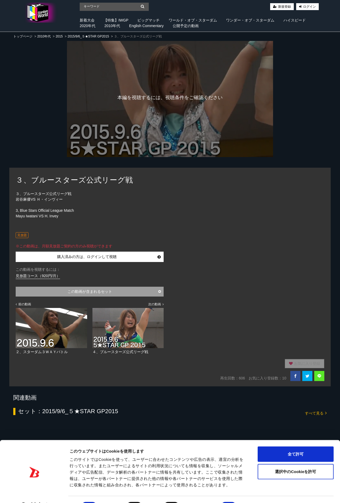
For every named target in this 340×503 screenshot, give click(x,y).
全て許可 (296, 440)
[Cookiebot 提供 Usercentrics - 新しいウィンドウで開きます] (34, 493)
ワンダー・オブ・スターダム (250, 20)
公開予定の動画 (186, 26)
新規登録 (284, 7)
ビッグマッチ (148, 20)
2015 (59, 36)
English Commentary (146, 26)
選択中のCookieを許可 (295, 457)
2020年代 (87, 26)
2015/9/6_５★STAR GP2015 (88, 36)
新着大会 (87, 20)
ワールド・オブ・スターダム (193, 20)
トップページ (22, 36)
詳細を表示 (256, 492)
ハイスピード (294, 20)
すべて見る (316, 413)
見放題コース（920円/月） (38, 276)
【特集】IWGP (116, 20)
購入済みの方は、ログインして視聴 (109, 257)
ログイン (309, 7)
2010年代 (112, 26)
